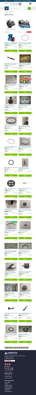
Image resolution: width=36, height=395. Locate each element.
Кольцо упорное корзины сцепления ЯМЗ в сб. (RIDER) (24, 126)
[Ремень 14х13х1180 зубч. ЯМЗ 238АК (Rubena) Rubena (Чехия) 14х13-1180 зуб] (11, 141)
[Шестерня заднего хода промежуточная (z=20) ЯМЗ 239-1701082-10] (25, 287)
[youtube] (5, 364)
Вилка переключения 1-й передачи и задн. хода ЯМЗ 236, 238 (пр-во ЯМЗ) (11, 272)
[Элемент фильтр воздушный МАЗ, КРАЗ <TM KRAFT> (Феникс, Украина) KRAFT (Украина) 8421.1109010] (25, 58)
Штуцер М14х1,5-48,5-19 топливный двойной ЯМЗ (24, 168)
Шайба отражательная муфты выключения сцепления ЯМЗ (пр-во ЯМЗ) (10, 334)
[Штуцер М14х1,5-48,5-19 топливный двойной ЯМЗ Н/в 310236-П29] (25, 162)
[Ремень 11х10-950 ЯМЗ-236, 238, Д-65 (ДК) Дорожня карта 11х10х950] (11, 120)
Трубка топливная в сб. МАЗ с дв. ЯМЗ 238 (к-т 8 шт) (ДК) (10, 85)
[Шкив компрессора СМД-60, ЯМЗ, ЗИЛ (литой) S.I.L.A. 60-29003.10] (11, 183)
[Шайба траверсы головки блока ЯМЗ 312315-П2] (11, 162)
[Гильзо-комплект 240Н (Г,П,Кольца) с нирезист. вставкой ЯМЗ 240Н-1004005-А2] (11, 287)
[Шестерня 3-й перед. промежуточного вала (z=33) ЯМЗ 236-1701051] (25, 328)
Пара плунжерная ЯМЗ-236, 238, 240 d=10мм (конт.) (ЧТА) (25, 314)
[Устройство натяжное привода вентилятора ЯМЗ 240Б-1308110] (25, 266)
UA (6, 0)
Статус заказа (7, 382)
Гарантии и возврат (9, 386)
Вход (29, 0)
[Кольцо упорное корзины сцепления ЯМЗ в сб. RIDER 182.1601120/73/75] (25, 120)
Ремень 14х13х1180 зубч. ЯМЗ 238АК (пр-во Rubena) (10, 147)
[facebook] (7, 364)
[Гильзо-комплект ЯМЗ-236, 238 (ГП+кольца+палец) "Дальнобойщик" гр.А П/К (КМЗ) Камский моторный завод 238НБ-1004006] (11, 204)
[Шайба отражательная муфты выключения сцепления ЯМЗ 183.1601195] (11, 328)
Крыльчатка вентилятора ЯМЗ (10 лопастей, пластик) (25, 85)
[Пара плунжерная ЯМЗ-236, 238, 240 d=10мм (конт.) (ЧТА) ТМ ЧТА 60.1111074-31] (25, 308)
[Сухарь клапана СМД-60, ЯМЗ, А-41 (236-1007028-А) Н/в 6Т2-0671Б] (25, 225)
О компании (7, 389)
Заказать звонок (8, 371)
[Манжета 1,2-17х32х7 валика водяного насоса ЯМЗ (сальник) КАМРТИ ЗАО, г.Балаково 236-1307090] (25, 204)
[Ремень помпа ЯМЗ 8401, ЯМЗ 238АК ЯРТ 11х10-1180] (25, 141)
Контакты (25, 0)
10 (25, 347)
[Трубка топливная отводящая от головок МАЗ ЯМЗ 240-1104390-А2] (11, 245)
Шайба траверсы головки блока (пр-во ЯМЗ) (11, 168)
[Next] (27, 348)
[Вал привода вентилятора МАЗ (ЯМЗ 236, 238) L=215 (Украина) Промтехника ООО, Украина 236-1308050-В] (11, 58)
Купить (11, 50)
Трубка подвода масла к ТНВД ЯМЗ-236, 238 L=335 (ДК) (10, 230)
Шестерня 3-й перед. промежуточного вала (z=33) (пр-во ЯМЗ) (24, 334)
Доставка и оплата (18, 0)
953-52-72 (14, 4)
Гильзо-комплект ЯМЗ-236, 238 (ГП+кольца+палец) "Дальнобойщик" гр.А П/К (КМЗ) (10, 210)
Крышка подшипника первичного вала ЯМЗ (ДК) (9, 105)
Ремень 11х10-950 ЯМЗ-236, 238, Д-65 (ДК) (10, 126)
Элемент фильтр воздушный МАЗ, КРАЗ (25, 64)
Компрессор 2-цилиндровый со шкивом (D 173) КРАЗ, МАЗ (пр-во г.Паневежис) (10, 43)
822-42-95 (14, 3)
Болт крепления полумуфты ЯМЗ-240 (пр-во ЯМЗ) (24, 105)
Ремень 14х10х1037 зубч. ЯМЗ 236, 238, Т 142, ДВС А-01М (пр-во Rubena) (25, 43)
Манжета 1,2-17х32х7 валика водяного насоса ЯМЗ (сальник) (25, 210)
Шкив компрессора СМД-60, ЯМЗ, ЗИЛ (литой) (10, 189)
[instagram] (10, 364)
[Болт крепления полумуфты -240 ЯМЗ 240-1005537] (25, 100)
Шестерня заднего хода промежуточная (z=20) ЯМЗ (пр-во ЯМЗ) (25, 293)
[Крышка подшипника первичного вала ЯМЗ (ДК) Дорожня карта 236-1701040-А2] (11, 100)
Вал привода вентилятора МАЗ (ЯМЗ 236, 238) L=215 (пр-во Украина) (10, 64)
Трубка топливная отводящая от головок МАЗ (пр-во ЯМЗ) (10, 251)
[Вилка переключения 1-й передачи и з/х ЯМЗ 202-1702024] (25, 245)
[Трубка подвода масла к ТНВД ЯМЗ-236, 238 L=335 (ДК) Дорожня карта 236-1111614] (11, 225)
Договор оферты (8, 388)
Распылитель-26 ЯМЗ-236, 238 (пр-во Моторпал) (25, 189)
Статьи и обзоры (8, 391)
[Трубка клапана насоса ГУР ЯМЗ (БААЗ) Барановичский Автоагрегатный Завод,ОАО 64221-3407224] (11, 308)
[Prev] (5, 348)
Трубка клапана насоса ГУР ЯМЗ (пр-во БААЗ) (10, 314)
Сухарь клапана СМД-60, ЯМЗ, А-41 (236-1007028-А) (25, 230)
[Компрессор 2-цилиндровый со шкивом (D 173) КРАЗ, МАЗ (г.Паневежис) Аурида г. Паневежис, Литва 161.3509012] (11, 37)
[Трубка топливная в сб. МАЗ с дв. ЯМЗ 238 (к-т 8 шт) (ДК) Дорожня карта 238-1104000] (11, 79)
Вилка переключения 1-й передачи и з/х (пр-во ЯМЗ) (24, 251)
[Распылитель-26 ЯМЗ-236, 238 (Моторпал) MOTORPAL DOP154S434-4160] (25, 183)
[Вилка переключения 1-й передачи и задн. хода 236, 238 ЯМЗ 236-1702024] (11, 266)
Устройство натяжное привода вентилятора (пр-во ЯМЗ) (25, 272)
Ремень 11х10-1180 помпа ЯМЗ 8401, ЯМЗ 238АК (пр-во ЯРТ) (25, 147)
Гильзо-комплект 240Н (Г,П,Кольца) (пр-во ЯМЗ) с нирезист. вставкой (9, 293)
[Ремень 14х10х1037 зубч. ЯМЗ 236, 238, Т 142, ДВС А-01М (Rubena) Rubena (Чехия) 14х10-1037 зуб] (25, 37)
